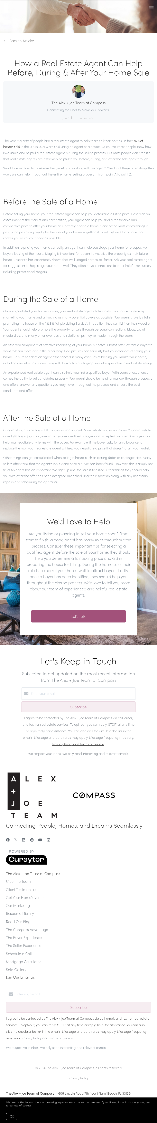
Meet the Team (18, 881)
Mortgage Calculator (23, 961)
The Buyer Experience (24, 937)
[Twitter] (15, 839)
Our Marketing (18, 905)
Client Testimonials (21, 889)
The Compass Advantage (27, 929)
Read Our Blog (18, 921)
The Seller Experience (23, 945)
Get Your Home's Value (25, 897)
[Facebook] (8, 839)
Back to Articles (22, 40)
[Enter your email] (82, 693)
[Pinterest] (32, 839)
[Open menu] (151, 8)
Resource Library (20, 913)
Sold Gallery (16, 969)
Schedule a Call (19, 953)
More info (39, 1105)
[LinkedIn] (23, 839)
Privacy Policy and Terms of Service (78, 744)
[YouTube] (40, 839)
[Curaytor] (26, 863)
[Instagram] (48, 839)
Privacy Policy (78, 1078)
